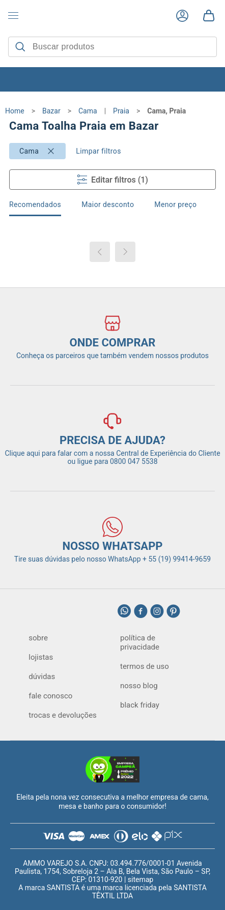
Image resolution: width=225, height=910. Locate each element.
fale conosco (50, 695)
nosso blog (139, 685)
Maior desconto (107, 204)
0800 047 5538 (134, 461)
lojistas (41, 657)
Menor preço (175, 204)
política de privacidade (139, 642)
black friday (139, 705)
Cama (29, 151)
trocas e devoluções (63, 715)
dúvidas (42, 676)
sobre (38, 637)
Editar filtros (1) (112, 179)
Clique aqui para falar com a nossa (112, 453)
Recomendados (35, 204)
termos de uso (144, 666)
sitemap (140, 879)
